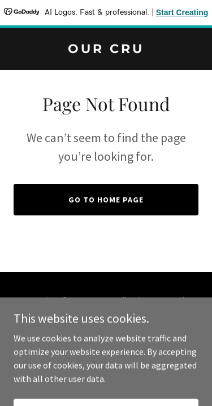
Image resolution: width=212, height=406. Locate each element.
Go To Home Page (106, 200)
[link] (106, 49)
